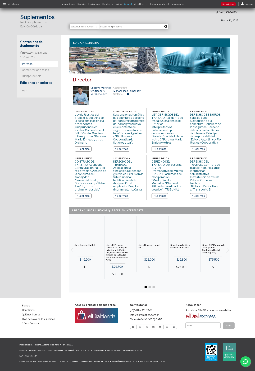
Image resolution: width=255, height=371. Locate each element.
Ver (24, 90)
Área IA (128, 4)
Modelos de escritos (112, 4)
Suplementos (177, 4)
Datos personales (111, 361)
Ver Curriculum (98, 93)
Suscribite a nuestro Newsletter (208, 310)
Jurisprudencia (68, 4)
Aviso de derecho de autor (48, 361)
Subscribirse (138, 361)
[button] (145, 287)
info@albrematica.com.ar (144, 314)
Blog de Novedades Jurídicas (38, 319)
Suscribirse (228, 4)
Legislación (94, 4)
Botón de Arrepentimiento (154, 361)
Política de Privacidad (28, 361)
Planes (26, 305)
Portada (27, 64)
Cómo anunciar (125, 361)
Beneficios (28, 310)
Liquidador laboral (159, 4)
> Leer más (83, 148)
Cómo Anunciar (31, 323)
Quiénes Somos (31, 314)
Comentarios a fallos (35, 70)
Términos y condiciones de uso (91, 361)
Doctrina (82, 4)
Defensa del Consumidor (68, 361)
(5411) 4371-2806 (227, 12)
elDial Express (141, 4)
